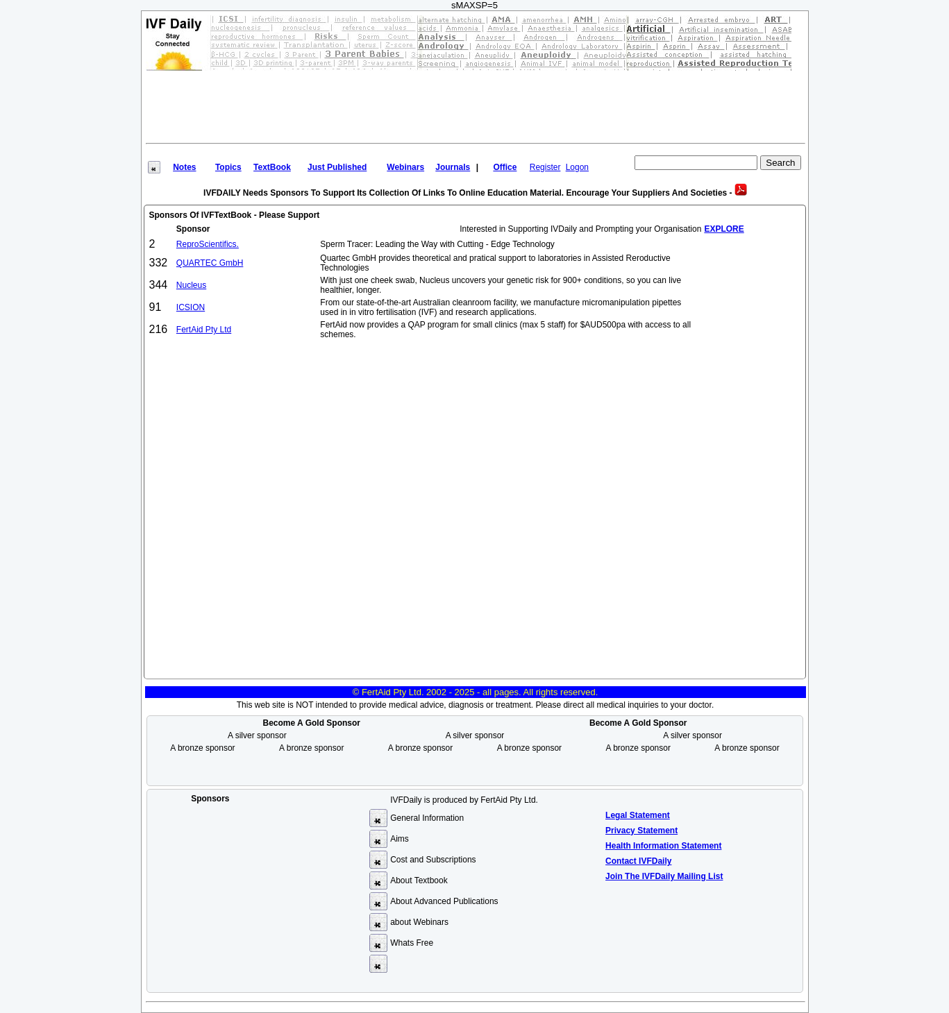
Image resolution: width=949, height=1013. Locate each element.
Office (505, 167)
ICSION (190, 307)
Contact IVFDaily (638, 861)
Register (545, 167)
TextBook (272, 167)
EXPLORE (724, 229)
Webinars (405, 167)
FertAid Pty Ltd (203, 329)
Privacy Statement (641, 830)
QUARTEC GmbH (209, 263)
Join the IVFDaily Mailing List (664, 876)
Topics (228, 167)
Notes (184, 167)
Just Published (337, 167)
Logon (577, 167)
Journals (452, 167)
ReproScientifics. (207, 244)
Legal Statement (637, 815)
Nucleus (191, 285)
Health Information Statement (663, 846)
